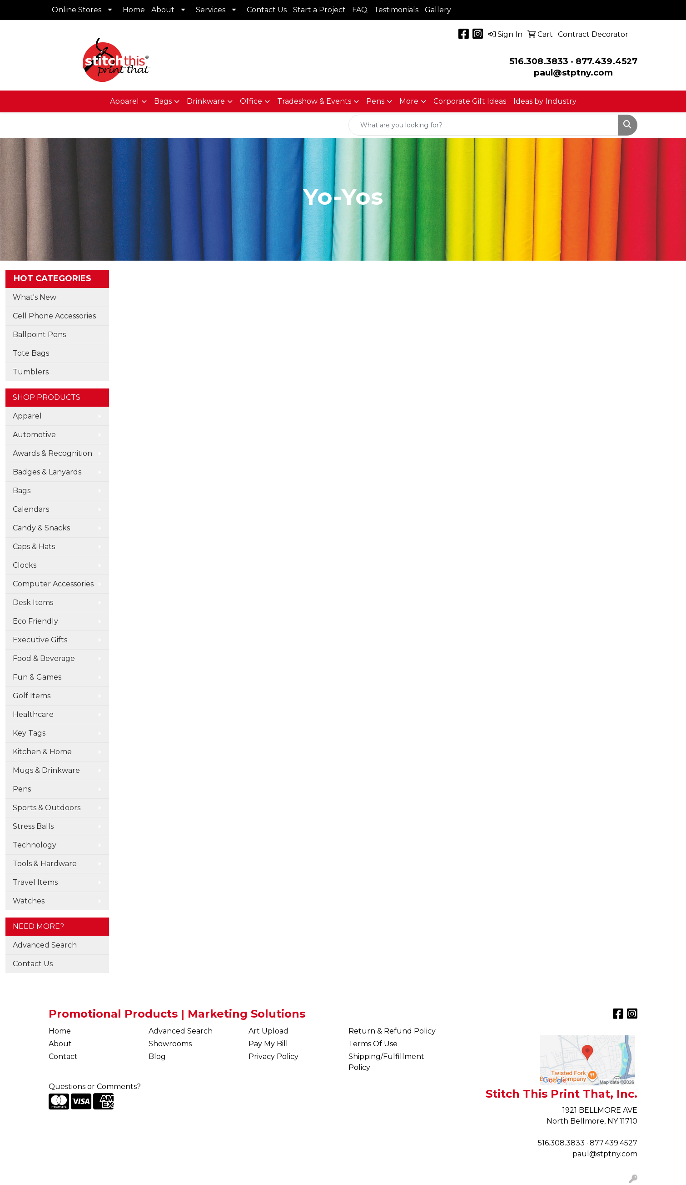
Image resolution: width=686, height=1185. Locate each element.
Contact (63, 1056)
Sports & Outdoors (46, 807)
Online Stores (76, 9)
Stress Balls (33, 826)
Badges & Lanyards (47, 472)
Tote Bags (31, 353)
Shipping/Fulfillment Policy (386, 1062)
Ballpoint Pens (39, 334)
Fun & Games (37, 677)
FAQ (360, 9)
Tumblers (31, 372)
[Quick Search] (483, 125)
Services (210, 9)
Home (134, 9)
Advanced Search (45, 945)
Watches (29, 901)
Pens (375, 101)
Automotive (34, 434)
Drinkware (206, 101)
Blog (157, 1056)
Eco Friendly (35, 621)
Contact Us (267, 9)
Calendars (31, 509)
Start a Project (319, 9)
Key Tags (29, 733)
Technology (34, 845)
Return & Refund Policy (392, 1031)
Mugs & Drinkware (46, 770)
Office (251, 101)
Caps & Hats (34, 546)
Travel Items (35, 882)
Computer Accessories (53, 584)
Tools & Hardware (45, 863)
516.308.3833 (538, 61)
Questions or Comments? (95, 1086)
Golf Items (31, 695)
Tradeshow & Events (314, 101)
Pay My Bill (268, 1043)
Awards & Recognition (52, 453)
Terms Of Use (373, 1043)
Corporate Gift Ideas (469, 101)
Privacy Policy (273, 1056)
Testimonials (396, 9)
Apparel (124, 101)
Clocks (24, 565)
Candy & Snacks (41, 528)
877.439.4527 (606, 61)
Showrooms (170, 1043)
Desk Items (33, 602)
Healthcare (33, 714)
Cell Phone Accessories (54, 316)
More (408, 101)
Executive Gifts (40, 639)
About (162, 9)
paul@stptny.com (604, 1154)
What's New (34, 297)
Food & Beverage (44, 658)
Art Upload (268, 1031)
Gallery (438, 9)
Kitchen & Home (42, 751)
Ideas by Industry (545, 101)
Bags (163, 101)
